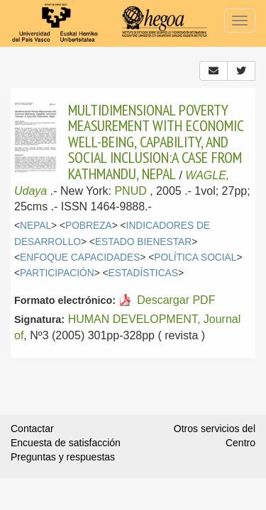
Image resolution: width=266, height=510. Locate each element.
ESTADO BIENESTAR (143, 242)
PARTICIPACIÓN (57, 273)
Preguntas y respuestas (63, 457)
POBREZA (88, 225)
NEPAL (35, 225)
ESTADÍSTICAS (143, 273)
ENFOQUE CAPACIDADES (80, 257)
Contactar (32, 428)
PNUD (130, 191)
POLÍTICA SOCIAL (195, 257)
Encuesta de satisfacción (66, 442)
